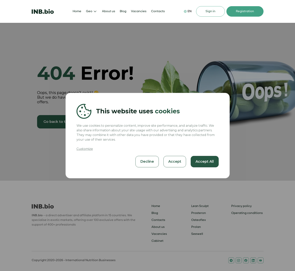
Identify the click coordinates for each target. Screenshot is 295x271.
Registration (245, 11)
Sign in (210, 11)
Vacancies (138, 11)
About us (108, 11)
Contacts (158, 11)
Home (77, 11)
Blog (123, 11)
